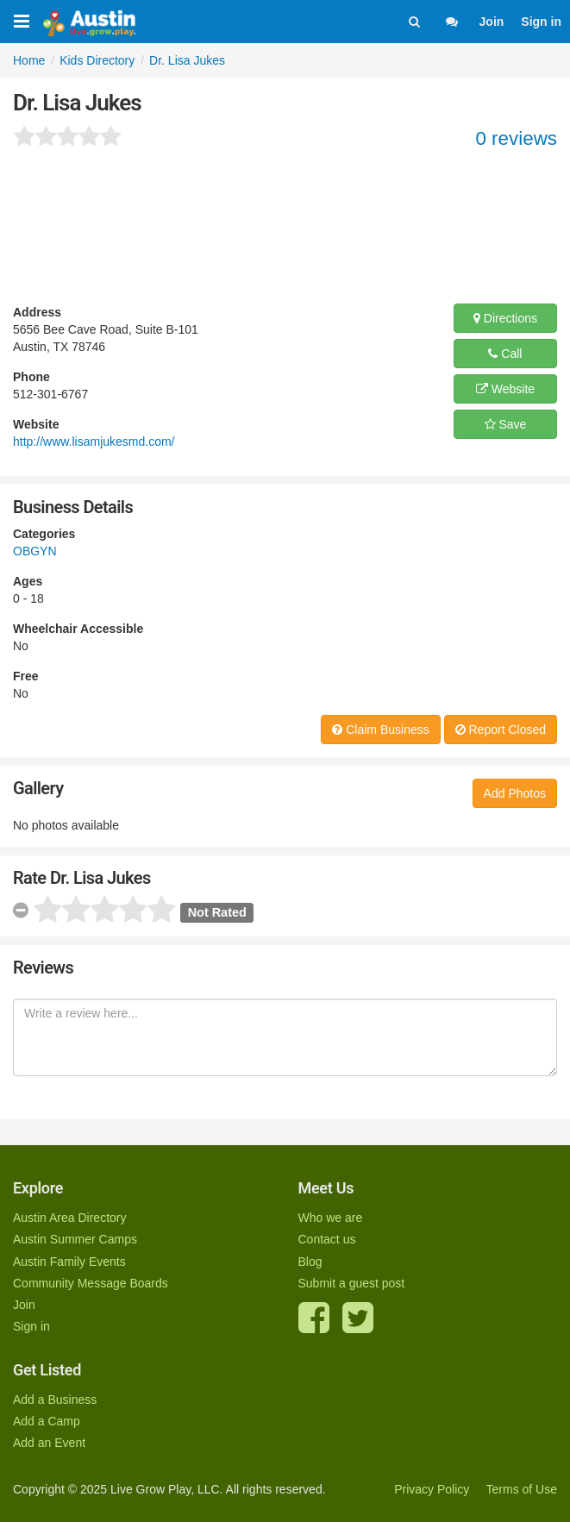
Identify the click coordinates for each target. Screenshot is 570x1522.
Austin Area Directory (70, 1217)
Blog (310, 1261)
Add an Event (49, 1443)
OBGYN (35, 551)
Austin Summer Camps (75, 1239)
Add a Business (55, 1399)
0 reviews (516, 138)
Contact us (327, 1239)
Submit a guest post (351, 1283)
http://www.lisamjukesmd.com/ (94, 441)
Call (505, 353)
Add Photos (515, 793)
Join (491, 21)
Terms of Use (521, 1489)
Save (506, 424)
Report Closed (500, 729)
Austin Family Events (69, 1261)
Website (505, 389)
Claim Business (380, 729)
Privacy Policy (431, 1489)
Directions (505, 318)
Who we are (330, 1217)
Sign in (541, 21)
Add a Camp (46, 1421)
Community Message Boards (90, 1283)
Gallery (38, 788)
